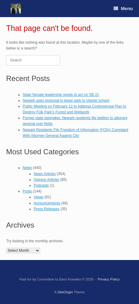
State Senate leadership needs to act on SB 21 (61, 95)
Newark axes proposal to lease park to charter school (66, 100)
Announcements (47, 203)
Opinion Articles (46, 180)
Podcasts (41, 185)
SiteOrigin (65, 292)
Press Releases (46, 209)
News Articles (45, 174)
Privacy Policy (109, 279)
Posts (27, 191)
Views (38, 197)
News (27, 168)
